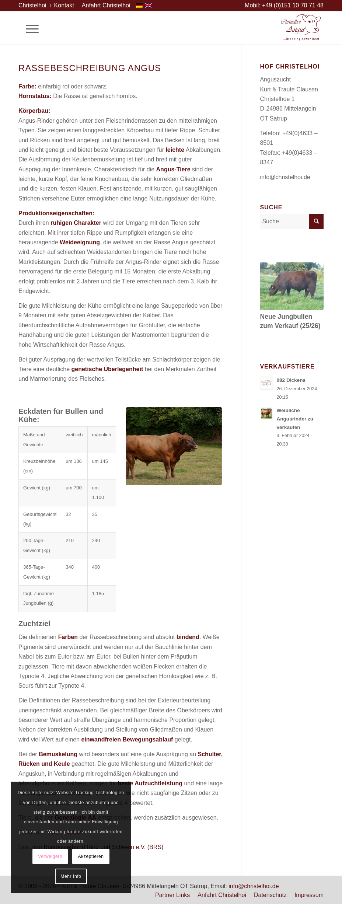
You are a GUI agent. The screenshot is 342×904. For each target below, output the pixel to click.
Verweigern (50, 856)
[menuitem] (34, 5)
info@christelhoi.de (285, 177)
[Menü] (28, 28)
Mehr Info (70, 876)
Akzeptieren (91, 856)
